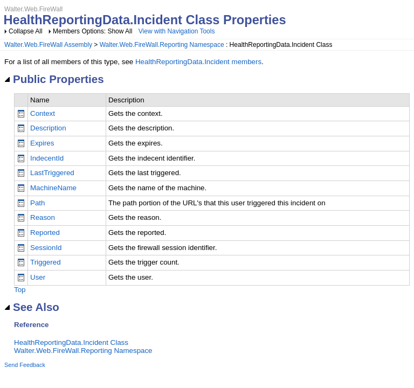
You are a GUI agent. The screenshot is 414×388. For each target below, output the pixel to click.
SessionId (46, 248)
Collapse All (26, 31)
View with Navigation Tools (177, 31)
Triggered (45, 262)
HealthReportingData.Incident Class (71, 342)
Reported (45, 232)
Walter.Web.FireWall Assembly (48, 44)
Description (48, 128)
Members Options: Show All (93, 31)
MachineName (53, 188)
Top (20, 290)
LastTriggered (52, 173)
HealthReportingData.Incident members (198, 62)
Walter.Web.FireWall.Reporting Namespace (162, 44)
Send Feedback (24, 365)
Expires (42, 143)
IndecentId (47, 158)
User (37, 277)
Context (42, 113)
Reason (42, 217)
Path (37, 203)
